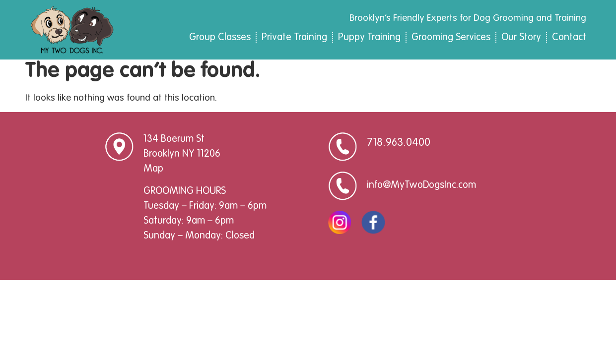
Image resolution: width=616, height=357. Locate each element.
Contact (569, 38)
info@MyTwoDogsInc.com (421, 190)
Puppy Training (369, 38)
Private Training (294, 38)
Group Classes (220, 38)
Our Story (521, 38)
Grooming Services (450, 38)
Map (153, 173)
